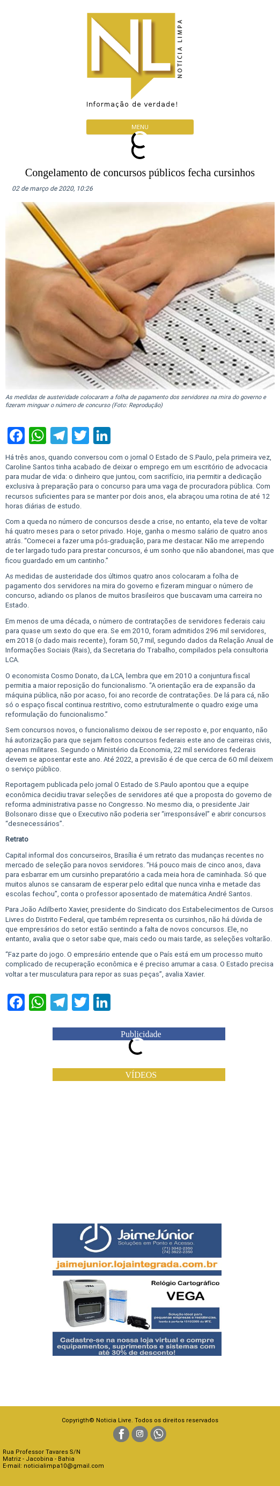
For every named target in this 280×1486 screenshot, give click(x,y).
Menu (140, 127)
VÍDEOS (141, 1074)
